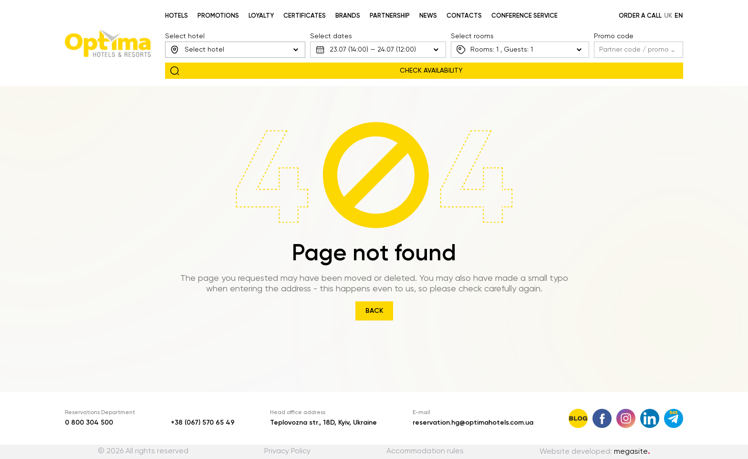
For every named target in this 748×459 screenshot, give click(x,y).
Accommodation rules (425, 451)
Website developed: (595, 452)
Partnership (390, 16)
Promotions (218, 16)
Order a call (640, 16)
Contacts (464, 16)
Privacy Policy (287, 451)
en (679, 15)
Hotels (176, 16)
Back (374, 311)
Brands (347, 16)
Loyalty (261, 16)
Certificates (304, 16)
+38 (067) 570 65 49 (203, 422)
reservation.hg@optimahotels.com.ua (473, 422)
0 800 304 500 (89, 422)
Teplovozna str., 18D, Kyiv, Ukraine (323, 422)
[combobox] (235, 50)
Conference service (524, 16)
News (428, 16)
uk (668, 15)
